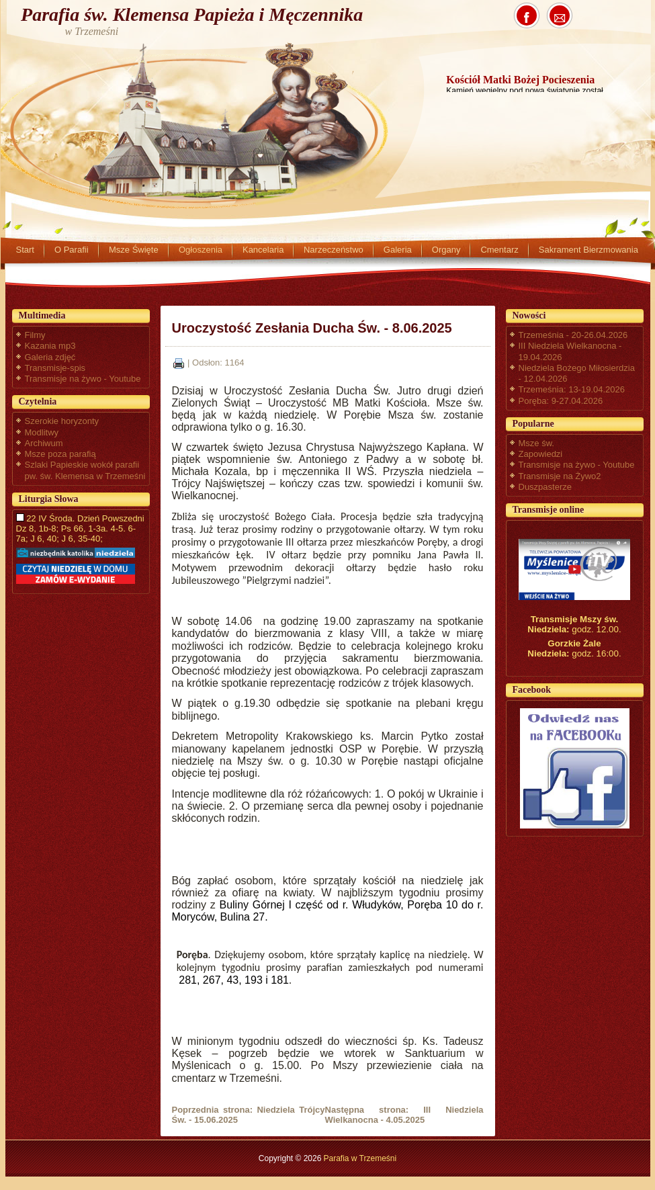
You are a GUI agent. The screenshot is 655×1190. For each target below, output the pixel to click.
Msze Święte (134, 250)
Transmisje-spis (55, 368)
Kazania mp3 (50, 346)
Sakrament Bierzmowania (588, 250)
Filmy (35, 335)
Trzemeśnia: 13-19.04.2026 (572, 389)
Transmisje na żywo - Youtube (83, 379)
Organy (446, 250)
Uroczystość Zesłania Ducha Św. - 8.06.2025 (312, 328)
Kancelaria (263, 250)
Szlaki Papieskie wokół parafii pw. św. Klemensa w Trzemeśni (85, 470)
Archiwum (44, 443)
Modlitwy (42, 432)
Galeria (398, 250)
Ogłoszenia (200, 250)
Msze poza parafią (60, 454)
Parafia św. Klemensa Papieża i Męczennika (192, 14)
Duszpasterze (545, 487)
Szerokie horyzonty (62, 421)
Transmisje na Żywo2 (560, 476)
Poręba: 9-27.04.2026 (561, 401)
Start (25, 250)
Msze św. (536, 443)
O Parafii (71, 250)
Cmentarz (499, 250)
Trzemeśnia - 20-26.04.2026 (573, 335)
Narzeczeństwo (333, 250)
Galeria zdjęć (50, 357)
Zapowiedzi (541, 454)
